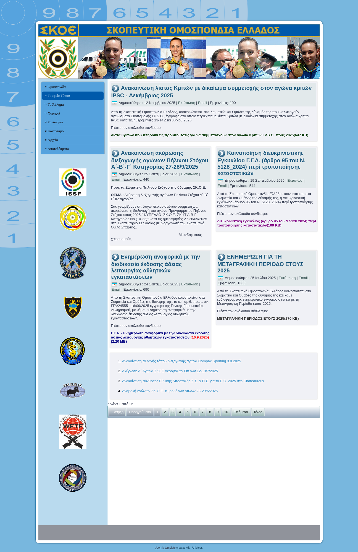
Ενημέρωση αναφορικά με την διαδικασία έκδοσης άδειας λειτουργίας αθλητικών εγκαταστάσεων (155, 267)
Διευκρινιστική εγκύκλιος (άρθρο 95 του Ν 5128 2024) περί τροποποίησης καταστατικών (266, 223)
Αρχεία (53, 140)
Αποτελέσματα (58, 149)
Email (203, 103)
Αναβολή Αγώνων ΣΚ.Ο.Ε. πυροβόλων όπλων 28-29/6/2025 (170, 391)
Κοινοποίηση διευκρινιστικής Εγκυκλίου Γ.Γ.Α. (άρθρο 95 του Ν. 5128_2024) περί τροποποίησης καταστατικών (261, 163)
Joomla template (165, 547)
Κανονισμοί (56, 131)
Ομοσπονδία (57, 87)
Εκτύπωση (187, 103)
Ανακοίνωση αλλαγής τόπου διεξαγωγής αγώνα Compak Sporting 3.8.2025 (181, 361)
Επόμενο (241, 412)
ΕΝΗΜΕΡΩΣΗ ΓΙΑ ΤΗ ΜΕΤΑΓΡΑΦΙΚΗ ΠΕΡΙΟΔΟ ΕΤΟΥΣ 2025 (260, 264)
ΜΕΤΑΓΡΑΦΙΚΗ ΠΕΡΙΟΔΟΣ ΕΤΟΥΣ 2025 (258, 318)
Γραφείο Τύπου (59, 95)
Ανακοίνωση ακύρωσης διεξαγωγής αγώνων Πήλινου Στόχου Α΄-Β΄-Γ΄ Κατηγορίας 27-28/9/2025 (159, 160)
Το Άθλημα (56, 104)
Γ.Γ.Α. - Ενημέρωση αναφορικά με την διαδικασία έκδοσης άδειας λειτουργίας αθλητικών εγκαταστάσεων (160, 337)
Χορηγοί (54, 113)
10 (226, 412)
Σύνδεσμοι (55, 122)
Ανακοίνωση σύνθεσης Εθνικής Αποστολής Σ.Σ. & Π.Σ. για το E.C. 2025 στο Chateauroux (193, 381)
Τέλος (258, 412)
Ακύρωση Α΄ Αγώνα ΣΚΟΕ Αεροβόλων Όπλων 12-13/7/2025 (170, 371)
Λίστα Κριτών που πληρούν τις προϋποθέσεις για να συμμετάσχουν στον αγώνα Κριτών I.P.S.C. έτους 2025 (210, 135)
